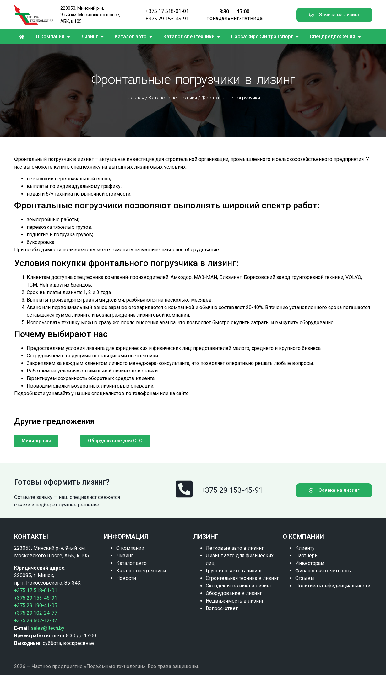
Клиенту (305, 548)
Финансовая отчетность (323, 571)
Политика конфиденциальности (332, 586)
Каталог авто (131, 563)
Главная (135, 98)
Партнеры (307, 556)
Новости (126, 578)
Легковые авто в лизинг (235, 548)
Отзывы (305, 578)
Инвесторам (309, 563)
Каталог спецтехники (173, 98)
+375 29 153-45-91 (167, 18)
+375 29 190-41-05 (35, 605)
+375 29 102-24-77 (35, 613)
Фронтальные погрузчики (230, 98)
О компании (130, 548)
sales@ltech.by (47, 628)
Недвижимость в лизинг (235, 601)
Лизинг (124, 556)
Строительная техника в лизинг (242, 578)
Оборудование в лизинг (234, 593)
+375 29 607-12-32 (35, 621)
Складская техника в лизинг (239, 586)
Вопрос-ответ (222, 608)
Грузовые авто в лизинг (234, 571)
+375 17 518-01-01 (167, 11)
